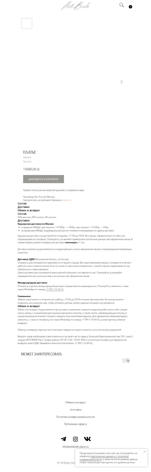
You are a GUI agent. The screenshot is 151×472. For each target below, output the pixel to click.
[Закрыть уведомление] (144, 451)
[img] (22, 5)
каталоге (66, 200)
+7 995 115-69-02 (55, 289)
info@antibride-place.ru (75, 446)
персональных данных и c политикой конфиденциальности (104, 458)
